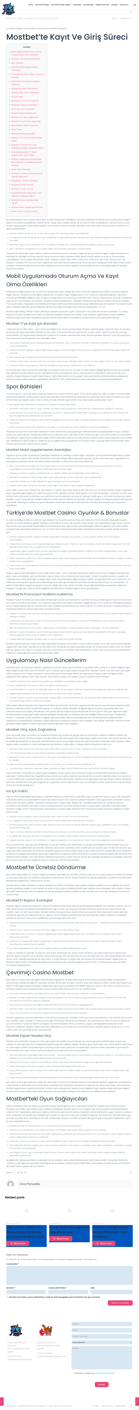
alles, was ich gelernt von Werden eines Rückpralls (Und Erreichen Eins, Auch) (25, 1232)
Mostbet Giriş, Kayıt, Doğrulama (25, 92)
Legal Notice (120, 1406)
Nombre (10, 1288)
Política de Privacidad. (104, 1373)
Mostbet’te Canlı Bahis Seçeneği (25, 121)
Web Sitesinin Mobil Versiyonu (24, 125)
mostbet (102, 307)
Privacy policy (107, 1406)
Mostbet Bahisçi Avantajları (23, 133)
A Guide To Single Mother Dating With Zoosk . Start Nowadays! (110, 1232)
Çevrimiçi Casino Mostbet (22, 109)
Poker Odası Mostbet (20, 169)
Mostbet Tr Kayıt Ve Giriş (22, 189)
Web (93, 1288)
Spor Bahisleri (17, 63)
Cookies (95, 1406)
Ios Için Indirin (17, 96)
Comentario (12, 1264)
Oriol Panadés (27, 18)
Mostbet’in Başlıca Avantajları (24, 105)
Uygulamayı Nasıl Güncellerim (24, 88)
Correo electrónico (57, 1288)
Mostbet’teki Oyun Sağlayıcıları (25, 117)
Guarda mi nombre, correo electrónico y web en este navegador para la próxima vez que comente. (54, 1297)
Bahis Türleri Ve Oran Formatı (24, 211)
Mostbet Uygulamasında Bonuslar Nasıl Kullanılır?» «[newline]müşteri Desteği (26, 162)
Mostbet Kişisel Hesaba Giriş (23, 113)
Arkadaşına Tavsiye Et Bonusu (24, 180)
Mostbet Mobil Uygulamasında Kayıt (27, 207)
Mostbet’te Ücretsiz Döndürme (25, 101)
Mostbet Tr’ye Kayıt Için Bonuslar (25, 59)
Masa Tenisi (16, 129)
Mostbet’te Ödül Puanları (22, 185)
